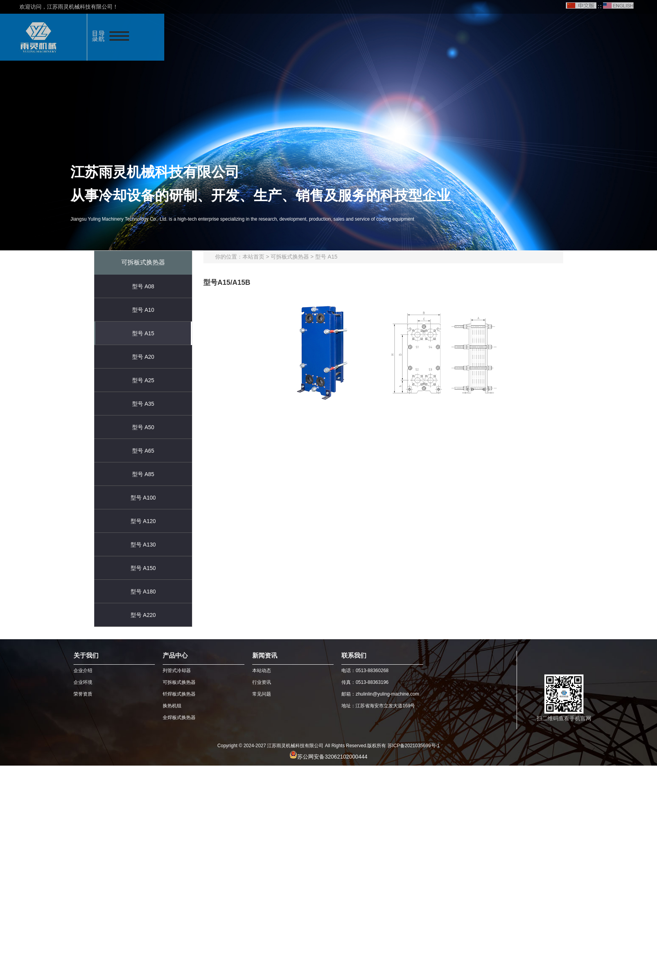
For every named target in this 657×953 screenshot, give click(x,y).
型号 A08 (143, 286)
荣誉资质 (83, 694)
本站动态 (261, 670)
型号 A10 (143, 310)
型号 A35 (143, 404)
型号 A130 (143, 544)
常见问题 (261, 694)
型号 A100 (143, 497)
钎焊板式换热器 (179, 694)
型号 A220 (143, 615)
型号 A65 (143, 451)
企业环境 (83, 682)
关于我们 (86, 655)
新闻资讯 (264, 655)
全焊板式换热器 (179, 717)
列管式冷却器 (177, 670)
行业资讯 (261, 682)
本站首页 (253, 257)
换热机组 (172, 705)
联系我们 (353, 655)
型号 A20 (143, 357)
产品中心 (175, 655)
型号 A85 (143, 474)
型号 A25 (143, 380)
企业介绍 (83, 670)
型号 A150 (143, 568)
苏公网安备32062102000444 (332, 756)
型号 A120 (143, 521)
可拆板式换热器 (290, 257)
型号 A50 (143, 427)
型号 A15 (143, 333)
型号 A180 (143, 591)
